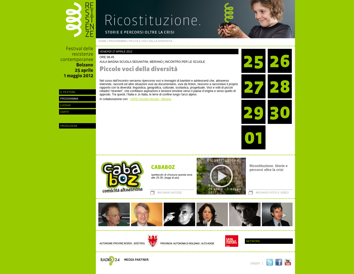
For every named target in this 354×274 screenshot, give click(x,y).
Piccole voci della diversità (138, 69)
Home (102, 40)
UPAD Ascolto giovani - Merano (150, 99)
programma (69, 98)
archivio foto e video (272, 192)
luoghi (65, 105)
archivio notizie (169, 192)
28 (279, 86)
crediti (255, 263)
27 (253, 86)
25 (253, 61)
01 (253, 137)
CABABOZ (163, 167)
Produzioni (68, 125)
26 (279, 61)
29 (253, 112)
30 (279, 112)
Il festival (68, 92)
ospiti (64, 111)
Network (253, 241)
